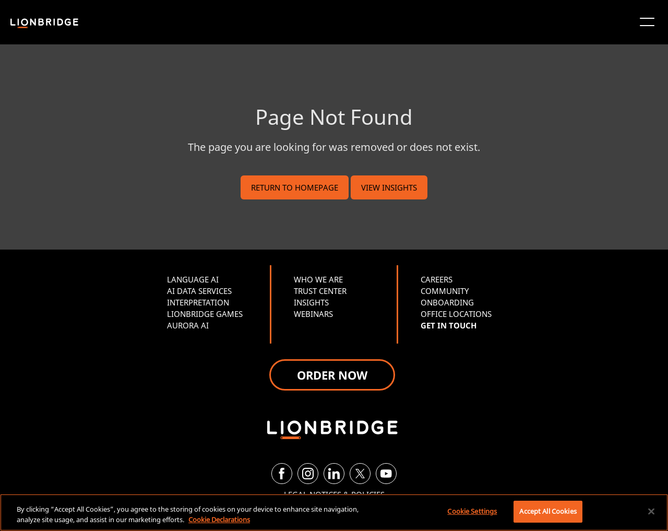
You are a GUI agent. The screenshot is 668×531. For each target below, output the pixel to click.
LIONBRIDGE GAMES (205, 314)
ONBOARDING (447, 302)
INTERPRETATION (198, 302)
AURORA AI (188, 325)
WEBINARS (313, 314)
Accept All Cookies (547, 511)
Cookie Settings (472, 511)
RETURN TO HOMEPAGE (294, 187)
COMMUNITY (445, 291)
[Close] (651, 511)
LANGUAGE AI (193, 279)
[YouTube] (386, 473)
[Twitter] (360, 473)
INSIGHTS (311, 302)
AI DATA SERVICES (199, 291)
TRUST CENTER (320, 291)
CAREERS (436, 279)
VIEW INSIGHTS (389, 187)
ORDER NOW (332, 375)
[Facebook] (281, 473)
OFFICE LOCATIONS (456, 314)
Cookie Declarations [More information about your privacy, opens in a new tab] (219, 519)
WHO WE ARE (318, 279)
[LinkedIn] (334, 473)
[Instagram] (307, 473)
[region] (334, 512)
